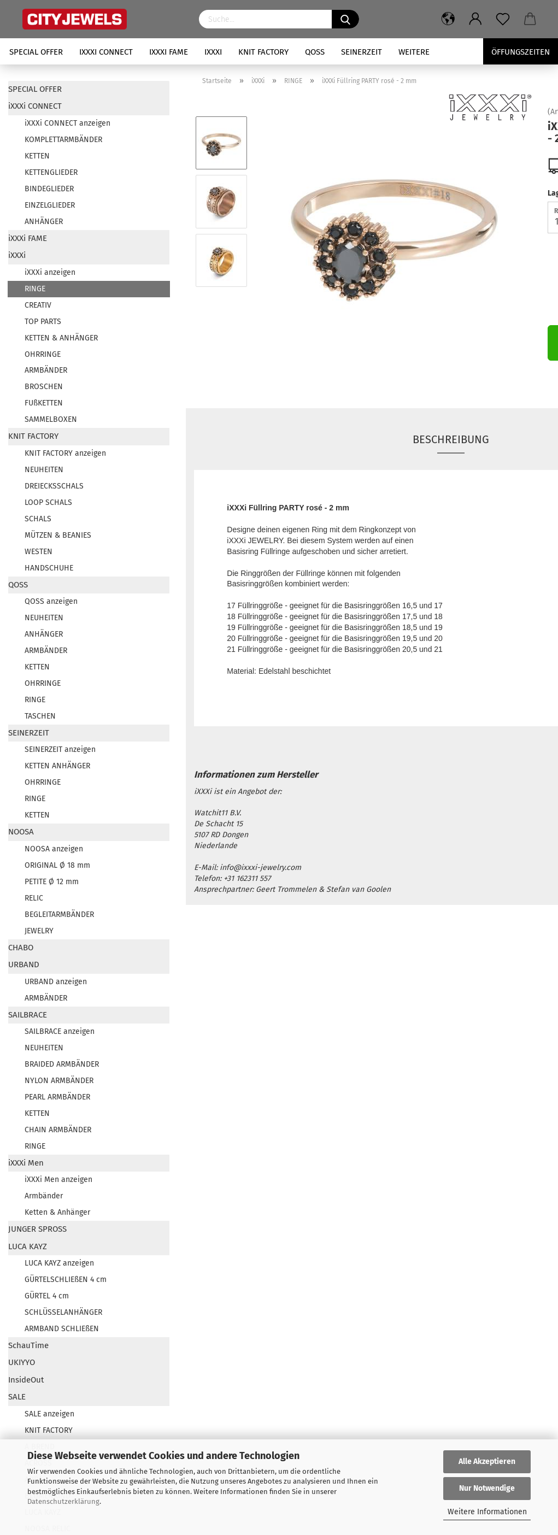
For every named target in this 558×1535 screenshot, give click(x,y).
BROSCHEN (44, 386)
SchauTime (28, 1345)
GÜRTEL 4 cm (47, 1296)
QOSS (315, 52)
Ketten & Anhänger (57, 1212)
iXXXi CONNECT (106, 52)
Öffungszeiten (520, 52)
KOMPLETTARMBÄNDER (63, 139)
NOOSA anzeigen (54, 849)
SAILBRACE (27, 1015)
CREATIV (38, 305)
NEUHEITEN (44, 469)
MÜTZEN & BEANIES (58, 535)
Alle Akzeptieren (487, 1461)
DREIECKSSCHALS (54, 486)
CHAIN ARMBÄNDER (58, 1129)
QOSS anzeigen (51, 601)
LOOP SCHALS (48, 502)
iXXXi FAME (168, 52)
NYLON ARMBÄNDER (59, 1080)
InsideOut (26, 1380)
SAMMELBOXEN (51, 419)
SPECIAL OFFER (36, 52)
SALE (17, 1397)
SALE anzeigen (49, 1414)
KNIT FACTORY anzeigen (65, 453)
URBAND (23, 964)
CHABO (20, 947)
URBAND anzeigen (56, 981)
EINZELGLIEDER (50, 205)
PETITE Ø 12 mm (52, 881)
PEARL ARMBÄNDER (57, 1097)
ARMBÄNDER (46, 370)
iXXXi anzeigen (50, 272)
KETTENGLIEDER (51, 172)
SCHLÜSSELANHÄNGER (63, 1312)
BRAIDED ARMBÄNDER (62, 1064)
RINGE (35, 288)
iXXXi (213, 52)
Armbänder (44, 1196)
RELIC (34, 898)
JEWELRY (39, 931)
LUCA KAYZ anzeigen (59, 1263)
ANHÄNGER (44, 221)
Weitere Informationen (487, 1511)
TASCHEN (40, 716)
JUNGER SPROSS (37, 1229)
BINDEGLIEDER (49, 188)
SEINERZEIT (361, 52)
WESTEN (38, 551)
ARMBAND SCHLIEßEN (62, 1328)
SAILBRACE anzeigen (60, 1031)
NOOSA (21, 832)
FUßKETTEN (44, 403)
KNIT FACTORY (263, 52)
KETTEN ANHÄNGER (57, 766)
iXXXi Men (26, 1163)
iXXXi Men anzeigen (58, 1179)
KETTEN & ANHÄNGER (61, 338)
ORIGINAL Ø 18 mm (57, 865)
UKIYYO (21, 1362)
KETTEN (37, 156)
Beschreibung (451, 439)
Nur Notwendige (487, 1488)
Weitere (414, 52)
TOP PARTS (43, 321)
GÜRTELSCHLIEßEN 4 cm (66, 1279)
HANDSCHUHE (49, 568)
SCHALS (38, 519)
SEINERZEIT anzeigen (60, 749)
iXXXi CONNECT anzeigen (67, 123)
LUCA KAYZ (27, 1246)
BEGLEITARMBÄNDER (59, 914)
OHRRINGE (43, 354)
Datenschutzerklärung (63, 1501)
